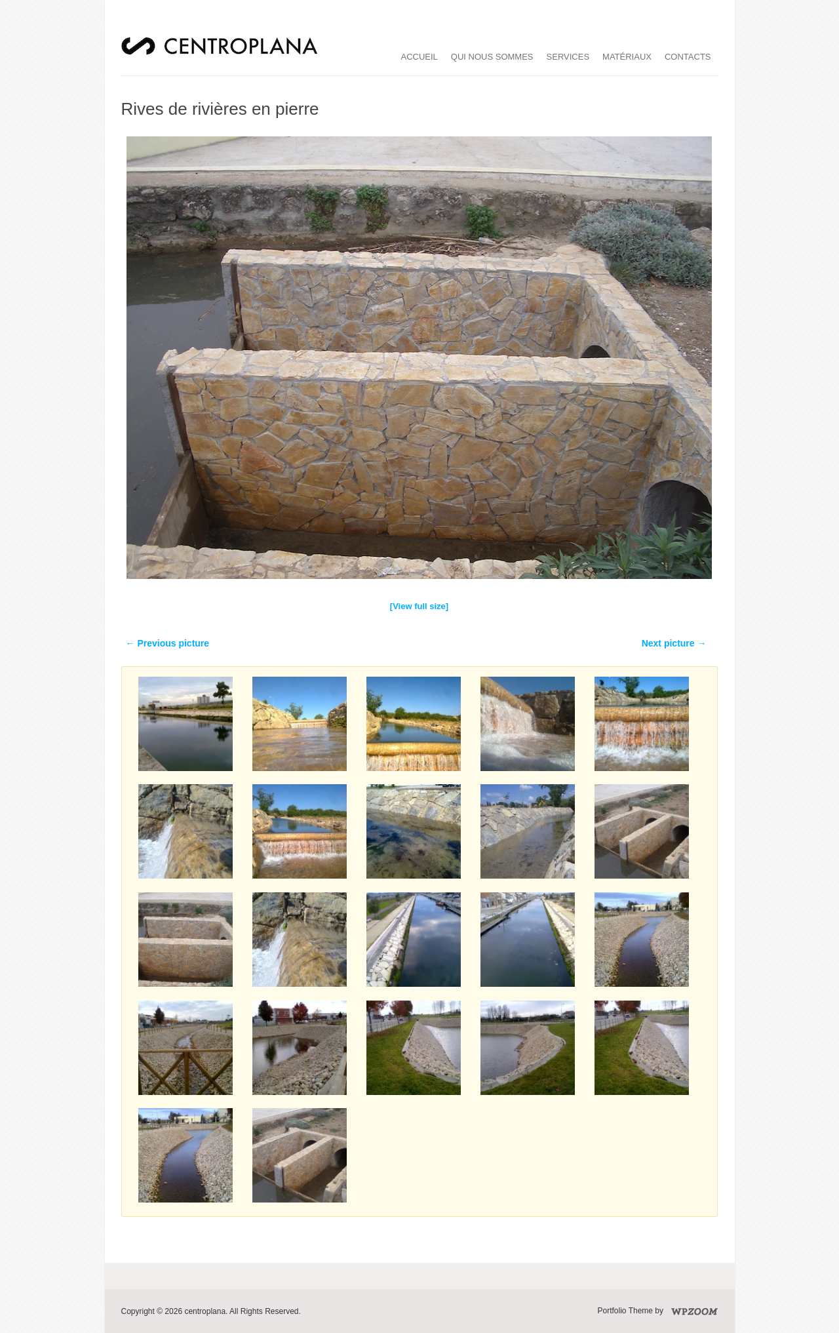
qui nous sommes (492, 57)
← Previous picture (168, 643)
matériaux (627, 57)
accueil (419, 57)
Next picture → (674, 643)
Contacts (688, 57)
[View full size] (419, 606)
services (568, 57)
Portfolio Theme (626, 1310)
